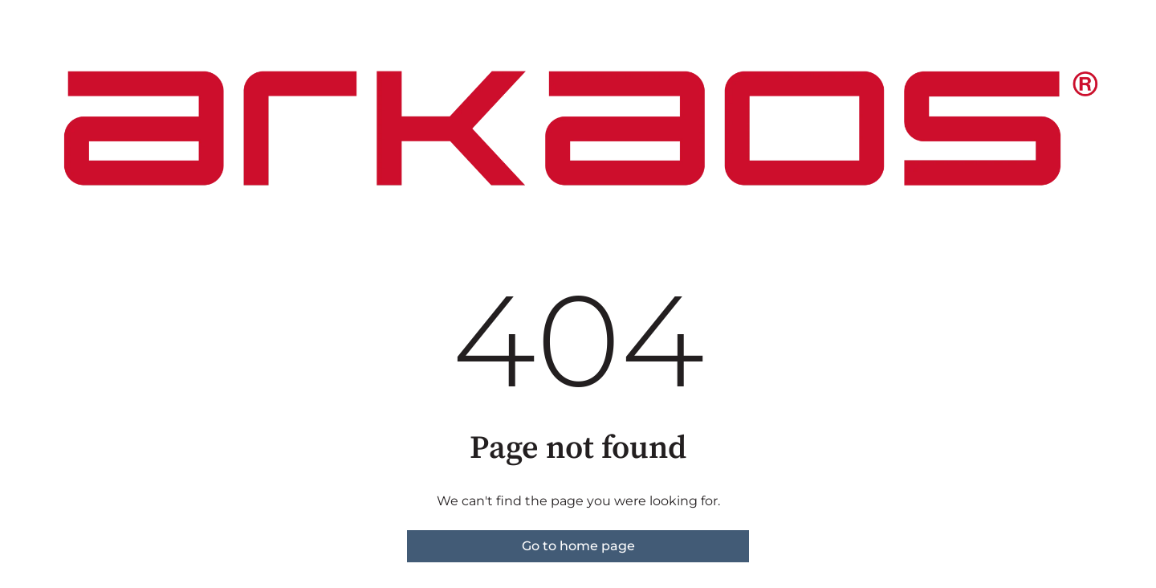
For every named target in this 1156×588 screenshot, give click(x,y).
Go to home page (578, 545)
